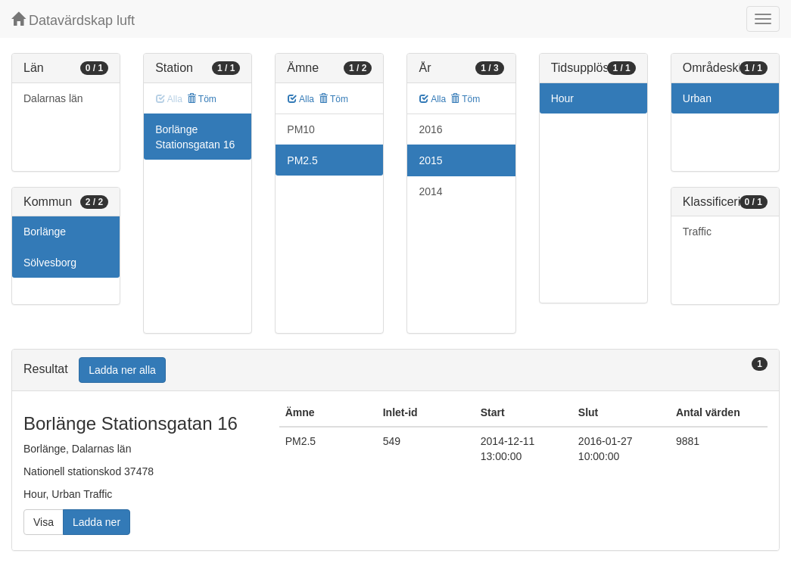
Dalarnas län (53, 98)
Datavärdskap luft (73, 20)
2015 (430, 160)
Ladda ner (96, 522)
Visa (43, 522)
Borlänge (44, 231)
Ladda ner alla (122, 370)
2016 (430, 129)
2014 (430, 191)
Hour (562, 98)
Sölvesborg (49, 263)
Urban (697, 98)
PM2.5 (302, 160)
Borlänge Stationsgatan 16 (195, 137)
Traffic (697, 231)
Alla (301, 99)
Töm (201, 99)
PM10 (301, 129)
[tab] (395, 370)
